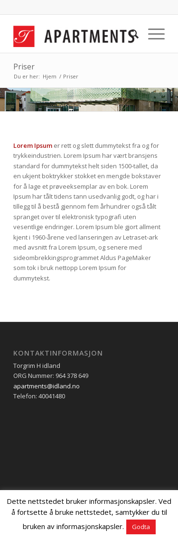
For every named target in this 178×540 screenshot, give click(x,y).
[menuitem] (129, 34)
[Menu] (152, 34)
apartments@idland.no (46, 386)
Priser (24, 66)
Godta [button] (141, 526)
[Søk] (129, 34)
